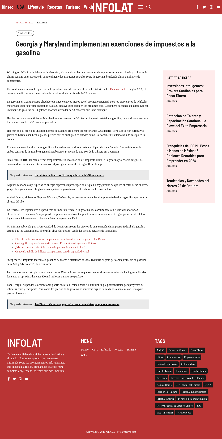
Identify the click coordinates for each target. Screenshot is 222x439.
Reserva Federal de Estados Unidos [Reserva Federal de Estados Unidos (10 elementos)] (175, 405)
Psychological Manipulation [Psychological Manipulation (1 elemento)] (192, 398)
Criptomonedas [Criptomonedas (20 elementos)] (192, 357)
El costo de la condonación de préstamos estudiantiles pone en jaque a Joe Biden (60, 239)
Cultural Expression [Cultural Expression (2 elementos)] (167, 364)
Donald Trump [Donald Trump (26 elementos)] (164, 371)
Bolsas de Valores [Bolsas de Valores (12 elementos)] (177, 350)
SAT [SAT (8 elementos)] (199, 405)
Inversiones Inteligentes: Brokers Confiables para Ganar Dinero (185, 90)
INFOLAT (112, 7)
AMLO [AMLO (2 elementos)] (160, 350)
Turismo (73, 7)
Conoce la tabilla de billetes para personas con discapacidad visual (52, 251)
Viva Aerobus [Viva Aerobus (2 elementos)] (184, 412)
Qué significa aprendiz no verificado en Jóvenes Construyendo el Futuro (55, 243)
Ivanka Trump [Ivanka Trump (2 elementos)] (198, 371)
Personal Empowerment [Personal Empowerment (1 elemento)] (194, 391)
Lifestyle (36, 7)
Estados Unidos (25, 33)
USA (20, 7)
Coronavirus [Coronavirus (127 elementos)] (173, 357)
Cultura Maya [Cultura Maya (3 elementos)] (188, 364)
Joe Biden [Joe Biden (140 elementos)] (162, 378)
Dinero (8, 7)
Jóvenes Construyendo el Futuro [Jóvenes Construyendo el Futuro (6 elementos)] (187, 378)
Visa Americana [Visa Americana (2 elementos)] (165, 412)
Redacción (42, 22)
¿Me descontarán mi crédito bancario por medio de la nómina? (50, 247)
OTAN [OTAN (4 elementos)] (208, 384)
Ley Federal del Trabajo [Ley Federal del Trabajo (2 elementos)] (188, 384)
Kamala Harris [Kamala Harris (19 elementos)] (164, 384)
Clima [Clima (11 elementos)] (160, 357)
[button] (149, 7)
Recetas (54, 7)
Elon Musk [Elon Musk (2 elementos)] (181, 371)
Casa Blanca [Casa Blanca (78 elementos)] (197, 350)
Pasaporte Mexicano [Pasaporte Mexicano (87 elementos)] (167, 391)
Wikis (89, 7)
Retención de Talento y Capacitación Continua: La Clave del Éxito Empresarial (186, 120)
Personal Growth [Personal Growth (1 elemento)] (165, 398)
